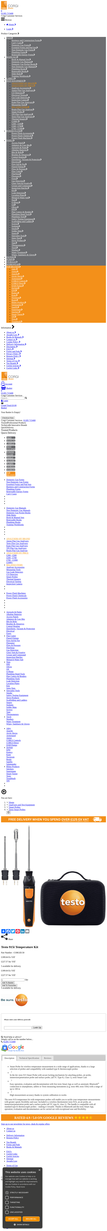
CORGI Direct (19, 283)
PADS (9, 38)
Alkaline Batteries (20, 150)
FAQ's (10, 349)
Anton (15, 271)
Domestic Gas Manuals (22, 62)
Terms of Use (13, 361)
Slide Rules (17, 74)
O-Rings (16, 202)
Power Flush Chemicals (22, 136)
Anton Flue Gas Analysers (23, 90)
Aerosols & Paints (20, 147)
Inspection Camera (20, 100)
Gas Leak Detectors (21, 97)
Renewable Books (20, 71)
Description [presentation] (9, 1058)
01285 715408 (7, 13)
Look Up (37, 1027)
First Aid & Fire (19, 164)
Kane (15, 295)
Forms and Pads (14, 351)
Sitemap (10, 358)
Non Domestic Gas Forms (23, 50)
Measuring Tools (19, 105)
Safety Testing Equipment (23, 219)
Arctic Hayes (18, 276)
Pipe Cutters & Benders (22, 212)
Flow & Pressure (19, 169)
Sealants (16, 226)
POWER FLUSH (13, 131)
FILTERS (10, 257)
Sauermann (17, 309)
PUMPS (9, 259)
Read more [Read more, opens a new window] (20, 1187)
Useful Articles (13, 366)
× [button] (39, 1170)
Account (6, 384)
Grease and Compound (22, 186)
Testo (15, 319)
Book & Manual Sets (21, 59)
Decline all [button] (31, 1219)
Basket (6, 388)
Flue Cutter (17, 171)
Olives (15, 207)
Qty (26, 980)
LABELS (10, 78)
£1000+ (16, 121)
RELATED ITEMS (20, 107)
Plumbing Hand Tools (22, 214)
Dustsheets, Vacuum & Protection (27, 159)
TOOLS (9, 140)
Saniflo (15, 307)
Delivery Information (16, 344)
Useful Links (12, 368)
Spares (15, 233)
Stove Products (19, 240)
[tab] (9, 1058)
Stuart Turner (18, 314)
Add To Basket (7, 983)
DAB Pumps (18, 286)
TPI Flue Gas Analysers (22, 114)
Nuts (14, 200)
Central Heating (19, 157)
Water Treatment (19, 252)
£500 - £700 (17, 126)
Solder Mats (17, 231)
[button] (22, 1224)
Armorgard (17, 279)
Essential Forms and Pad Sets (25, 47)
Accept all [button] (13, 1219)
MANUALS (11, 57)
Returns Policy (13, 356)
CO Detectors (18, 93)
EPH (14, 290)
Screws (15, 224)
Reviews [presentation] (47, 1058)
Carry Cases (17, 43)
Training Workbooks (21, 76)
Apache (16, 274)
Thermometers (18, 245)
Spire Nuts (17, 238)
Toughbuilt (17, 321)
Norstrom (16, 298)
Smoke (15, 228)
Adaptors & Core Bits (22, 145)
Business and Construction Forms (27, 40)
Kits (14, 190)
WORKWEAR (12, 264)
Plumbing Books (19, 69)
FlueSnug (16, 174)
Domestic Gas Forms (21, 45)
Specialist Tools (19, 236)
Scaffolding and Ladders (23, 221)
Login (9, 29)
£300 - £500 (17, 124)
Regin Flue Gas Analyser (23, 109)
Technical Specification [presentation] (29, 1058)
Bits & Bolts (18, 152)
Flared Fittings (19, 167)
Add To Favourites (9, 985)
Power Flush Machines (22, 138)
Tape (14, 243)
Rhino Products (19, 302)
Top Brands (12, 363)
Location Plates (19, 195)
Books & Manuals (15, 337)
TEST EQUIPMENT (15, 81)
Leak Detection (19, 193)
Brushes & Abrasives (21, 155)
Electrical (16, 162)
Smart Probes (18, 112)
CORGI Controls (20, 281)
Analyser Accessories (21, 88)
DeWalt (15, 288)
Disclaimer (12, 347)
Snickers (16, 312)
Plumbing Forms (19, 52)
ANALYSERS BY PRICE (23, 86)
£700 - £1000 (18, 128)
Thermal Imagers (20, 119)
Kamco (15, 293)
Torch (15, 248)
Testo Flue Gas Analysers (23, 117)
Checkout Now (8, 418)
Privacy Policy (13, 354)
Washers (16, 250)
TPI (14, 317)
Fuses (15, 178)
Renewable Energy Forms (23, 55)
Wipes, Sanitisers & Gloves (24, 255)
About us (11, 332)
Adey (15, 269)
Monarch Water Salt (21, 198)
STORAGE (11, 262)
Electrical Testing (20, 95)
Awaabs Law (12, 335)
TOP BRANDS (12, 267)
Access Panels (18, 143)
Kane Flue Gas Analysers (23, 102)
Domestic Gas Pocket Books (24, 64)
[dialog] (22, 1197)
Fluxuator (16, 176)
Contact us (11, 339)
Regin (15, 300)
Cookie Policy (13, 342)
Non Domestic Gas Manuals (24, 67)
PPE (14, 209)
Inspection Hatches (20, 188)
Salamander (17, 305)
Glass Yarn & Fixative (22, 183)
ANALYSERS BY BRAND (24, 83)
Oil (14, 205)
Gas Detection (18, 181)
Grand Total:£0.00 (9, 405)
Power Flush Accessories (23, 133)
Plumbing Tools (19, 217)
